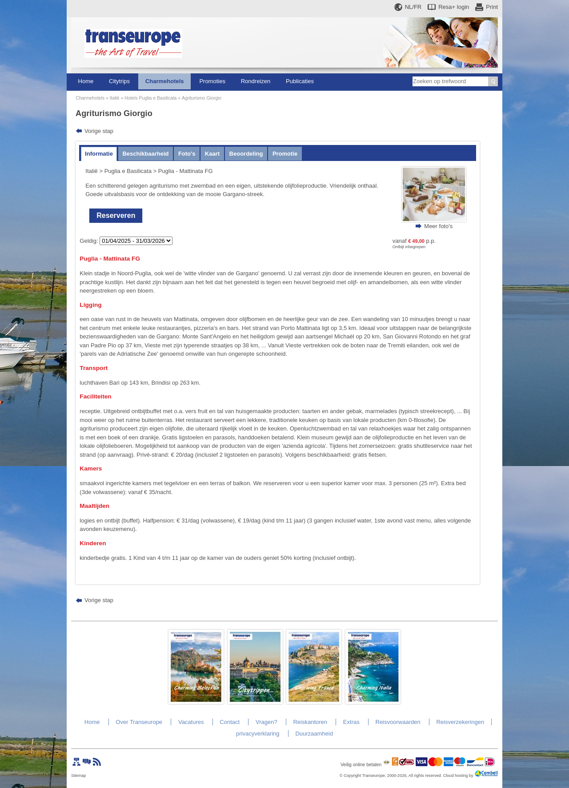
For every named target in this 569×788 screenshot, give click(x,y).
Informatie (99, 153)
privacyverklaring (258, 733)
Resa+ (453, 7)
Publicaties (300, 81)
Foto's (186, 153)
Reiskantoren (310, 722)
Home (86, 81)
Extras (351, 722)
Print (492, 7)
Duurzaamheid (314, 733)
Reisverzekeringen (460, 722)
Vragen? (266, 722)
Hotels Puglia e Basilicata (150, 98)
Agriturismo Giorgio (201, 98)
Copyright (352, 775)
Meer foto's (438, 226)
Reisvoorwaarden (398, 722)
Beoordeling (246, 153)
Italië (115, 98)
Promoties (212, 81)
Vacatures (191, 722)
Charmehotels (164, 81)
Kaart (212, 153)
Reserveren (115, 215)
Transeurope (373, 775)
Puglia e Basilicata (128, 171)
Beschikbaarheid (145, 153)
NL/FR (413, 7)
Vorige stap (98, 131)
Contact (230, 722)
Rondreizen (256, 81)
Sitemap (78, 775)
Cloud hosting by (458, 775)
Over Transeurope (139, 722)
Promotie (284, 153)
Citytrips (119, 81)
